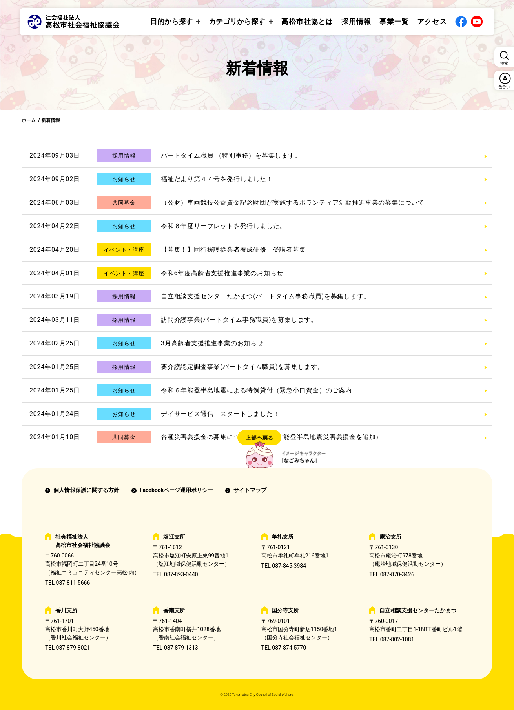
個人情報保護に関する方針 (86, 490)
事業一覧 (394, 21)
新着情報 (50, 120)
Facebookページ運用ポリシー (176, 490)
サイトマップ (249, 490)
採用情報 (356, 21)
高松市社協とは (307, 21)
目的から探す (171, 21)
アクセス (432, 21)
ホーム (29, 120)
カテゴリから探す (237, 21)
